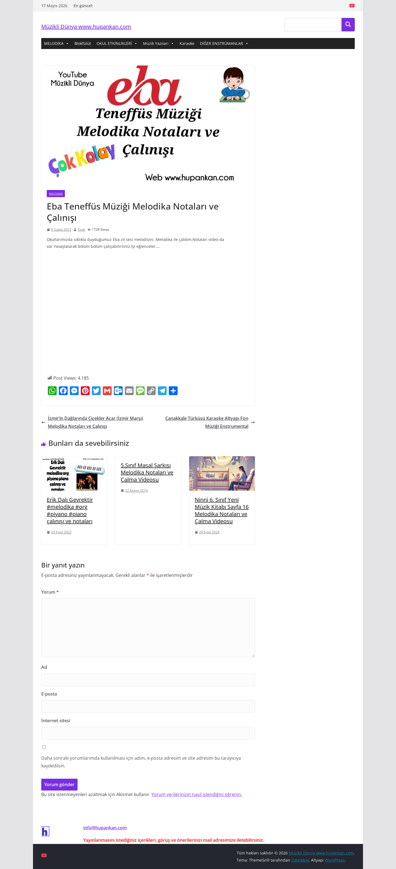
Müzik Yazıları (158, 43)
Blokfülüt (83, 43)
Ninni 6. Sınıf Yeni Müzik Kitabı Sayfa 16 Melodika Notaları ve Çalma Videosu (222, 510)
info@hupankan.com (105, 828)
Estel (81, 229)
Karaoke (187, 43)
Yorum (50, 592)
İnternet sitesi (55, 721)
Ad (44, 667)
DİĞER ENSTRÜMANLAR (224, 43)
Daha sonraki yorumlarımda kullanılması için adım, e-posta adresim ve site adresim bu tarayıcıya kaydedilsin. (141, 762)
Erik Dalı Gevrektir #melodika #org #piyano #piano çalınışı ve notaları (70, 510)
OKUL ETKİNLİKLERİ (117, 43)
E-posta (49, 694)
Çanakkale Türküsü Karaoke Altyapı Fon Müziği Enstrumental (210, 422)
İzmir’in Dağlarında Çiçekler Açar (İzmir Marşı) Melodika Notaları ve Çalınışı (92, 422)
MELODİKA (56, 43)
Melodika (56, 193)
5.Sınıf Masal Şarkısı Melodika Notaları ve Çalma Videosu (147, 472)
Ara (348, 24)
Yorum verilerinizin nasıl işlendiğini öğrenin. (197, 794)
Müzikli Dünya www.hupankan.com (86, 26)
